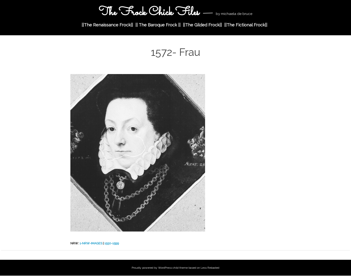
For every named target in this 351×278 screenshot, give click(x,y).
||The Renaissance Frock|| (107, 24)
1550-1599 (111, 243)
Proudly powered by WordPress (152, 267)
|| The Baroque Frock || (158, 24)
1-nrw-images (91, 243)
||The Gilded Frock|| (202, 24)
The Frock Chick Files (150, 12)
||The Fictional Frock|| (245, 24)
